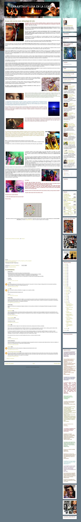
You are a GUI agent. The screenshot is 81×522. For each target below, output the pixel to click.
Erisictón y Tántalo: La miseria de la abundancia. (71, 87)
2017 (66, 278)
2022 (66, 270)
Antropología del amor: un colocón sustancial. (69, 318)
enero (67, 328)
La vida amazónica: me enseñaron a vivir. (69, 325)
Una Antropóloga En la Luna (67, 64)
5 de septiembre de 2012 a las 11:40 (14, 302)
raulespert (23, 238)
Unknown (9, 346)
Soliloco (9, 324)
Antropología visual (68, 212)
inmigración (66, 213)
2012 (66, 285)
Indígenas (66, 194)
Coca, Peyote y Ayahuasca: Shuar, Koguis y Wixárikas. (71, 124)
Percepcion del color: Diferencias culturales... (12, 238)
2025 (66, 265)
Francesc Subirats (11, 317)
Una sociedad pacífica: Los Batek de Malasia (71, 95)
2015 (66, 281)
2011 (66, 330)
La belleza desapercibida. (69, 312)
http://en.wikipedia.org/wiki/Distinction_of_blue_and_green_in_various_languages (18, 260)
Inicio (34, 363)
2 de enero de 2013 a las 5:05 (12, 315)
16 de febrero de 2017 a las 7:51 (13, 349)
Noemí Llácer (10, 310)
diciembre (67, 287)
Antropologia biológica (67, 203)
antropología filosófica (67, 196)
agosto (67, 293)
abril (67, 299)
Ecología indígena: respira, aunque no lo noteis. (69, 315)
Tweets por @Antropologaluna (69, 70)
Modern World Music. (67, 80)
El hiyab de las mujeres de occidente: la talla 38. (72, 104)
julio (66, 294)
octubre (67, 290)
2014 (66, 282)
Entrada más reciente (9, 363)
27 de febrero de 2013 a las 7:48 (13, 322)
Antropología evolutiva (71, 207)
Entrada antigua (57, 363)
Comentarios (67, 174)
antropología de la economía (70, 206)
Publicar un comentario (10, 358)
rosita (9, 288)
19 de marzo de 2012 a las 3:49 (13, 286)
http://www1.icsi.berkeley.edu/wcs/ (10, 261)
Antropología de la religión (70, 210)
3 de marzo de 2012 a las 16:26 (13, 280)
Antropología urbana (71, 208)
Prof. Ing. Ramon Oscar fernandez (14, 351)
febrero (67, 302)
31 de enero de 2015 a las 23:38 (13, 344)
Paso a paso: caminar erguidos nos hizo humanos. (71, 151)
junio (67, 296)
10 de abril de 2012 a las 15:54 (13, 295)
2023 (66, 268)
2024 (66, 267)
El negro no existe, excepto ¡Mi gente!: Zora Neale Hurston (71, 142)
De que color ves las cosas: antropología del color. (69, 309)
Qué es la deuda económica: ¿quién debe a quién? (69, 304)
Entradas (66, 173)
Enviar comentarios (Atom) (35, 367)
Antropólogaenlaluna (69, 25)
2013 (66, 284)
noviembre (68, 288)
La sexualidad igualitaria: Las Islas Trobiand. (71, 114)
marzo (67, 301)
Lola (8, 282)
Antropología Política (70, 198)
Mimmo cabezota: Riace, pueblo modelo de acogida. (71, 161)
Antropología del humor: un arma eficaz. (69, 322)
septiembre (68, 291)
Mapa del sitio (66, 121)
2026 (66, 264)
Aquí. (65, 39)
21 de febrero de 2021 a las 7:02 (13, 356)
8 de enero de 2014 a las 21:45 (13, 338)
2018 (66, 276)
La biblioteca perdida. (67, 75)
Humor (69, 209)
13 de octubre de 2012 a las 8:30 (13, 308)
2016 (66, 279)
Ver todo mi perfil (67, 30)
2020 (66, 273)
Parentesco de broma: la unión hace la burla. (72, 134)
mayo (67, 297)
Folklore (69, 211)
